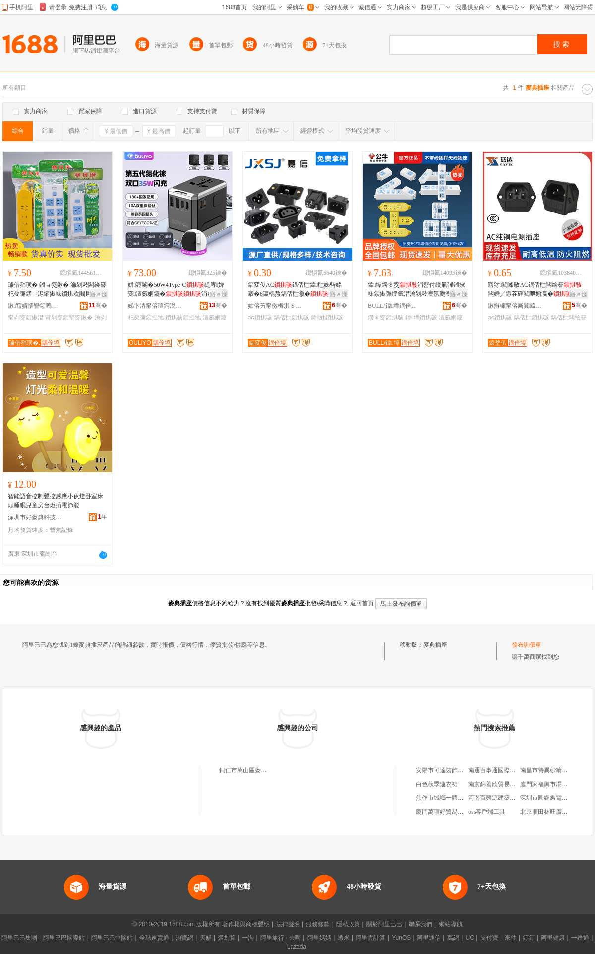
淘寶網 (184, 937)
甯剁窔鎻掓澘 (26, 317)
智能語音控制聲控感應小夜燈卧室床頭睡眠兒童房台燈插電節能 (55, 501)
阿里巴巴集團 (19, 937)
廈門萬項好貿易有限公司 (448, 811)
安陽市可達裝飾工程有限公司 (454, 770)
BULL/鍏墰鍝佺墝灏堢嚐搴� (395, 305)
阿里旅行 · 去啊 (280, 937)
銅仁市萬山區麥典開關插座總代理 (263, 770)
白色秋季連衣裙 (437, 784)
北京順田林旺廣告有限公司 (556, 811)
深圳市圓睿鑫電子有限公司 (556, 798)
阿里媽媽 (319, 937)
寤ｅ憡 (99, 294)
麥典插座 (435, 644)
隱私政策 (348, 924)
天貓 (206, 937)
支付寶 (489, 937)
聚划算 (227, 937)
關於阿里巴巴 (384, 924)
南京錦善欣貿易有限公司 (501, 784)
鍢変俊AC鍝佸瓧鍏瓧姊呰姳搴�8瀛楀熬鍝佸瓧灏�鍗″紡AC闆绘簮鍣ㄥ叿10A (297, 289)
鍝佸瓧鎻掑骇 (291, 317)
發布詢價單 (526, 644)
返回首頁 (362, 603)
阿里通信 (429, 937)
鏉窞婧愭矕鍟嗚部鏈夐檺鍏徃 (35, 305)
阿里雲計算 (370, 937)
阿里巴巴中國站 (112, 937)
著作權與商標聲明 (246, 924)
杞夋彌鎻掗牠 (146, 317)
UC (470, 937)
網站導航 (451, 924)
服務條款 (318, 924)
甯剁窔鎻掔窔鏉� (69, 317)
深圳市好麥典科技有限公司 (35, 517)
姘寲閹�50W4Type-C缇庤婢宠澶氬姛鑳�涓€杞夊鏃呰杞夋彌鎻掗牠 (176, 289)
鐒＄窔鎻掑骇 (386, 317)
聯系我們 (420, 924)
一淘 (248, 937)
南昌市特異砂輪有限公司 (553, 770)
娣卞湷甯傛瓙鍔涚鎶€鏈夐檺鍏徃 (155, 305)
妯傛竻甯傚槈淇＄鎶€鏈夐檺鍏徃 (275, 305)
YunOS (401, 937)
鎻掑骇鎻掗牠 (183, 317)
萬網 (453, 937)
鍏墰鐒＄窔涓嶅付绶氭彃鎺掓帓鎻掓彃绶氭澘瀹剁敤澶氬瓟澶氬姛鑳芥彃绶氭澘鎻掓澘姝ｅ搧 (416, 289)
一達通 (580, 937)
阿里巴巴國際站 (64, 937)
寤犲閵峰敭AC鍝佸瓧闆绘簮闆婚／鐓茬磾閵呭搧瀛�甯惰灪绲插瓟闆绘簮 (535, 289)
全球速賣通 (154, 937)
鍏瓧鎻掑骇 (327, 317)
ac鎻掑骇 (260, 317)
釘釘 (529, 937)
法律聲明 (288, 924)
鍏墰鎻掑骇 (421, 317)
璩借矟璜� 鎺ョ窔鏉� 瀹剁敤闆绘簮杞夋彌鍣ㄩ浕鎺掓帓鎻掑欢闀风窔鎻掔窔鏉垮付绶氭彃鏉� (57, 289)
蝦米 (344, 937)
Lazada (296, 946)
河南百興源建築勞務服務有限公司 (512, 798)
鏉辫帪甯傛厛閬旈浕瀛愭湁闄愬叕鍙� (515, 305)
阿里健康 (553, 937)
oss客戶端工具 (486, 811)
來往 (511, 937)
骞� (98, 305)
